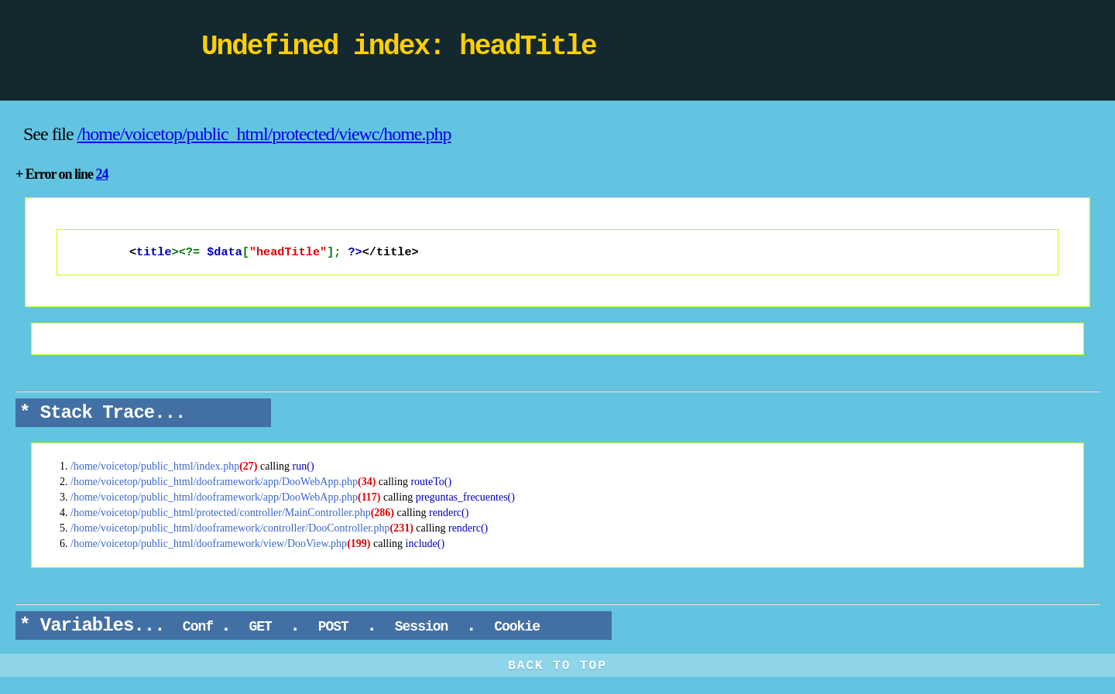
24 (102, 174)
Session (421, 628)
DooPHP (100, 50)
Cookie (516, 628)
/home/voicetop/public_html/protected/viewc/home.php (264, 134)
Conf (198, 628)
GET (261, 628)
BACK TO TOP (557, 668)
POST (333, 628)
